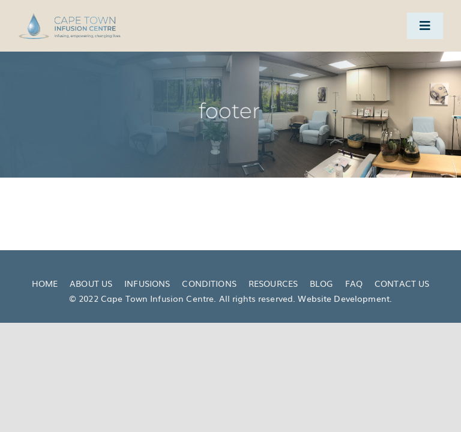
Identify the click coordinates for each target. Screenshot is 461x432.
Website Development (344, 298)
